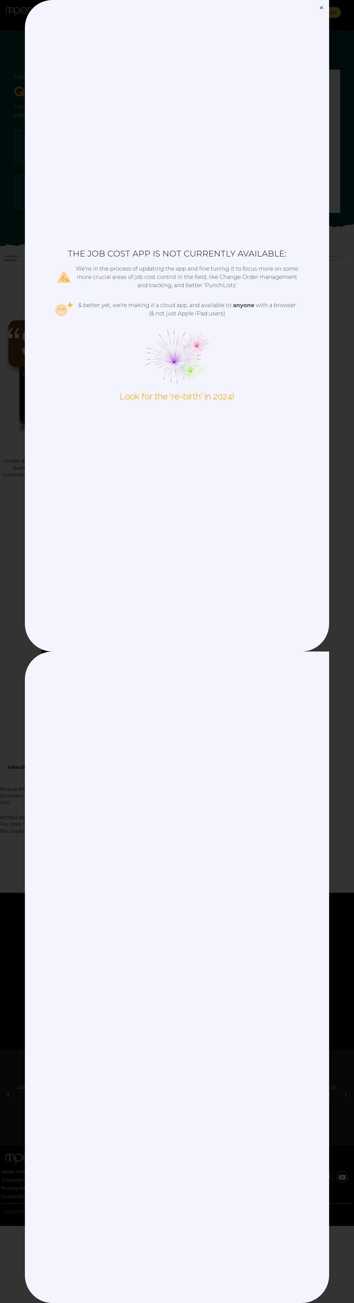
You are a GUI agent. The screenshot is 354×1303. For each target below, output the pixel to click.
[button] (321, 8)
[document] (177, 651)
